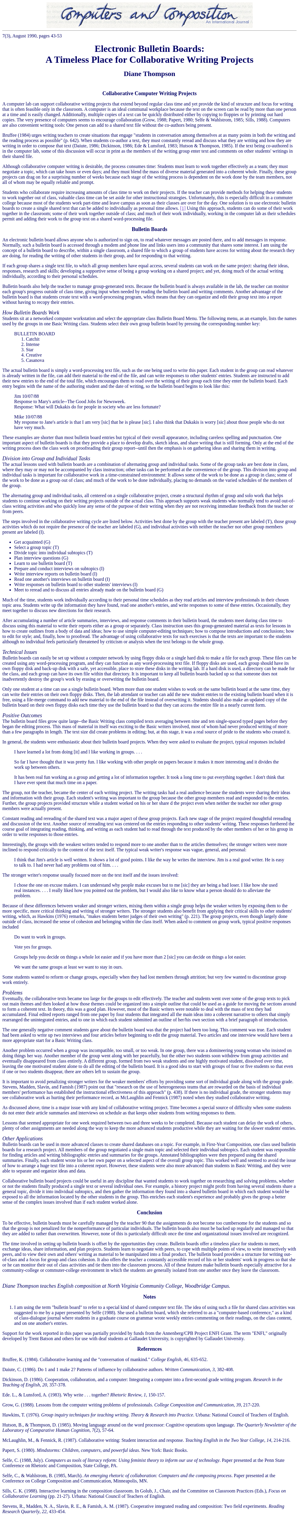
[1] (183, 208)
